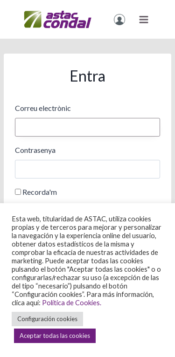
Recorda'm (39, 191)
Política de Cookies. (71, 303)
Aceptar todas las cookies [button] (55, 335)
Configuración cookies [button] (47, 319)
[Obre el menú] (143, 19)
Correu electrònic (43, 107)
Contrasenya (35, 149)
